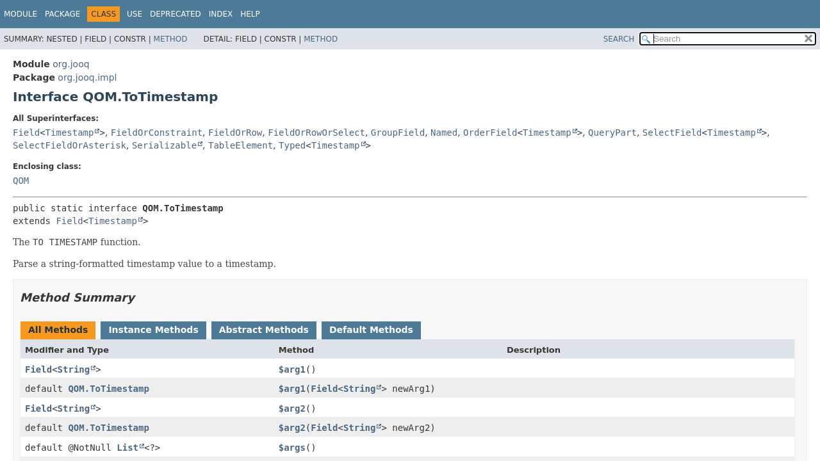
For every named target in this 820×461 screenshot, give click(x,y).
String (74, 369)
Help (250, 14)
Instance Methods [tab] (153, 330)
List (127, 447)
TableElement (240, 145)
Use (134, 14)
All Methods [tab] (58, 330)
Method (171, 39)
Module (20, 14)
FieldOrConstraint (156, 132)
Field (26, 132)
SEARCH (619, 39)
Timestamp (69, 132)
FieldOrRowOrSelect (316, 132)
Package (62, 14)
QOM (21, 180)
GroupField (398, 132)
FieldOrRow (235, 132)
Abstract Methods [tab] (264, 330)
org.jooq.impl (87, 77)
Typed (292, 145)
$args (292, 447)
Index (221, 14)
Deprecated (175, 14)
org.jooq (71, 64)
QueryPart (612, 132)
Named (443, 132)
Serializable (164, 145)
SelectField (672, 132)
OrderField (490, 132)
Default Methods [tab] (371, 330)
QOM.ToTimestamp (108, 389)
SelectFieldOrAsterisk (69, 145)
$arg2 (292, 408)
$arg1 (292, 369)
